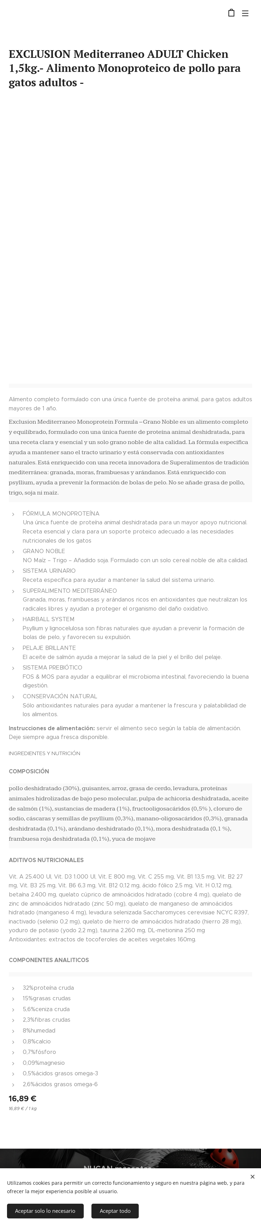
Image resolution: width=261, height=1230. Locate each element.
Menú (245, 13)
